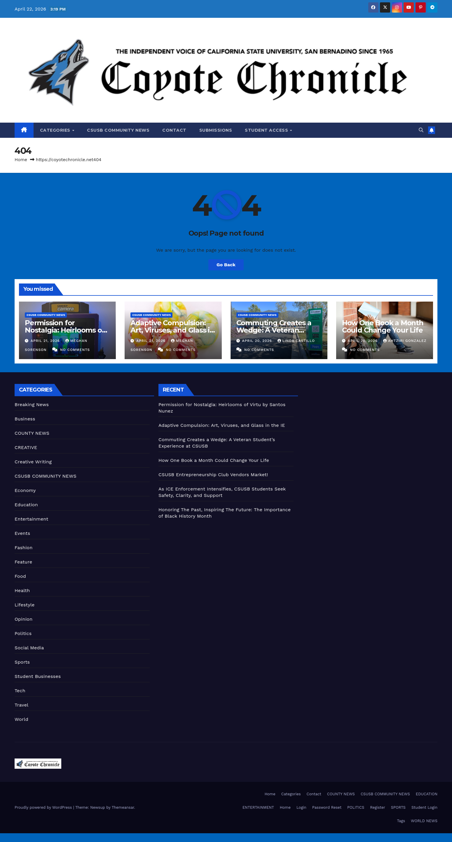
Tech (20, 690)
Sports (22, 662)
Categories (56, 130)
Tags (401, 821)
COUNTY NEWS (32, 433)
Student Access (267, 130)
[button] (421, 130)
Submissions (215, 130)
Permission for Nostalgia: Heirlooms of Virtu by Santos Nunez (64, 330)
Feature (23, 562)
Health (22, 590)
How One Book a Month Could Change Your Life (382, 326)
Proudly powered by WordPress (44, 807)
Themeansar (123, 807)
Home (21, 159)
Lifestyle (24, 605)
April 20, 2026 (257, 341)
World (21, 719)
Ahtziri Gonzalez (404, 341)
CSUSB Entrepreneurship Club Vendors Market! (213, 474)
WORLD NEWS (424, 821)
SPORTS (398, 807)
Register (377, 807)
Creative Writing (33, 462)
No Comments (75, 350)
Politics (23, 633)
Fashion (24, 547)
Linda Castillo (296, 341)
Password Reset (326, 807)
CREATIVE (26, 447)
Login (301, 807)
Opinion (23, 619)
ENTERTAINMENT (258, 807)
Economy (25, 490)
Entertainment (31, 519)
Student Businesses (38, 676)
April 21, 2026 (46, 341)
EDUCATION (426, 794)
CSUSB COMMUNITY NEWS (118, 130)
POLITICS (355, 807)
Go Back (226, 264)
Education (26, 504)
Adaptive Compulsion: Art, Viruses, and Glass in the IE (172, 330)
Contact (174, 130)
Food (20, 576)
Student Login (424, 807)
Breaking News (32, 404)
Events (22, 533)
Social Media (29, 647)
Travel (21, 705)
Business (25, 419)
